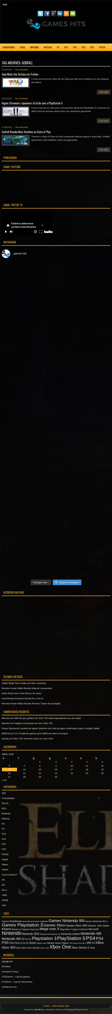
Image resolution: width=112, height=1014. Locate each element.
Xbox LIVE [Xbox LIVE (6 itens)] (44, 948)
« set (4, 780)
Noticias (48, 47)
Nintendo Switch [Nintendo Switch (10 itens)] (70, 933)
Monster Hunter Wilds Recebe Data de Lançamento (27, 688)
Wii (3, 885)
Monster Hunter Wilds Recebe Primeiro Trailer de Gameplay (31, 703)
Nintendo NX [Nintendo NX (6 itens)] (55, 934)
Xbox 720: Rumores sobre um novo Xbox (33, 738)
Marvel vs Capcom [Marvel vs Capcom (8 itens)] (20, 929)
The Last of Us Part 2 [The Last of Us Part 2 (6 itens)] (77, 943)
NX (3, 823)
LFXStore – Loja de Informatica (17, 982)
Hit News (6, 966)
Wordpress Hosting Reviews (76, 1010)
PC (58, 47)
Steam (5, 864)
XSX (34, 54)
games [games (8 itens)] (44, 921)
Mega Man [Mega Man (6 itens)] (34, 929)
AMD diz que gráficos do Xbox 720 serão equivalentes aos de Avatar (47, 718)
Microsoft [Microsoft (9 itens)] (93, 929)
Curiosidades (9, 47)
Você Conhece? (9, 874)
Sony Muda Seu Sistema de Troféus (20, 74)
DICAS (22, 47)
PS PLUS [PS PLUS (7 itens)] (24, 943)
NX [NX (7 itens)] (26, 939)
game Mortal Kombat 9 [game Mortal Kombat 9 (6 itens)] (31, 921)
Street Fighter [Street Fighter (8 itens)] (61, 943)
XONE (25, 54)
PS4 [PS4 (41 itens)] (90, 938)
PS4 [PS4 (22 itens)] (99, 938)
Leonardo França (10, 971)
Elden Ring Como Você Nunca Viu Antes (21, 693)
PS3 (66, 47)
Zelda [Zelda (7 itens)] (92, 948)
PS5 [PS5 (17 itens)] (5, 942)
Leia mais (103, 92)
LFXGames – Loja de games (16, 976)
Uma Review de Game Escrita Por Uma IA (22, 698)
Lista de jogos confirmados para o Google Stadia (75, 728)
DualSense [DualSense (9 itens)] (16, 921)
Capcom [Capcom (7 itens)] (5, 921)
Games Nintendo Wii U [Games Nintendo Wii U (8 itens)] (96, 921)
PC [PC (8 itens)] (29, 939)
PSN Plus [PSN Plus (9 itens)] (14, 943)
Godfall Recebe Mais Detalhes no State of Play (26, 132)
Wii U (4, 890)
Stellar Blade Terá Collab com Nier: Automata (24, 683)
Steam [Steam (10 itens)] (50, 942)
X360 (16, 54)
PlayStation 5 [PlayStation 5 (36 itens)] (71, 938)
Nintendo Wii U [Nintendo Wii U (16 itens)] (13, 939)
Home (5, 4)
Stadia (5, 54)
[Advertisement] (56, 36)
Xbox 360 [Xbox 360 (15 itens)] (8, 947)
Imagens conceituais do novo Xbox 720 (33, 723)
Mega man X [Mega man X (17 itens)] (49, 929)
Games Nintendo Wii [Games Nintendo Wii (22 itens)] (66, 920)
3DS (4, 793)
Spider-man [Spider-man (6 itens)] (41, 943)
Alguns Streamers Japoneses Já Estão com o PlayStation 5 (32, 103)
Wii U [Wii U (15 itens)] (91, 942)
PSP (92, 47)
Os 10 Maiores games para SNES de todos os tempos (41, 733)
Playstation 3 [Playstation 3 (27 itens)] (44, 938)
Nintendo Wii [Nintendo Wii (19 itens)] (91, 933)
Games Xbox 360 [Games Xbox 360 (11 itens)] (76, 925)
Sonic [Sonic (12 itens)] (32, 942)
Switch (5, 869)
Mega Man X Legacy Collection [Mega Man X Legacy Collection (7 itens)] (74, 929)
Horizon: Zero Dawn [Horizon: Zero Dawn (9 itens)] (98, 925)
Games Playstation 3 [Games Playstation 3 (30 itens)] (22, 924)
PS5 (83, 47)
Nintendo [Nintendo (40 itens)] (11, 933)
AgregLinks (7, 961)
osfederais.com (9, 987)
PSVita (102, 47)
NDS (4, 808)
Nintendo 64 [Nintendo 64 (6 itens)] (45, 934)
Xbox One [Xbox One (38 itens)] (60, 947)
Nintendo (34, 47)
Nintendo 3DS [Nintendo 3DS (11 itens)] (30, 933)
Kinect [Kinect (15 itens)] (6, 929)
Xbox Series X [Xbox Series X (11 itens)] (80, 947)
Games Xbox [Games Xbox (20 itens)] (54, 925)
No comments (21, 69)
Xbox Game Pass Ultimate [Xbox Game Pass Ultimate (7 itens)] (28, 948)
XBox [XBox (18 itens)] (99, 942)
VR (3, 880)
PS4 (75, 47)
